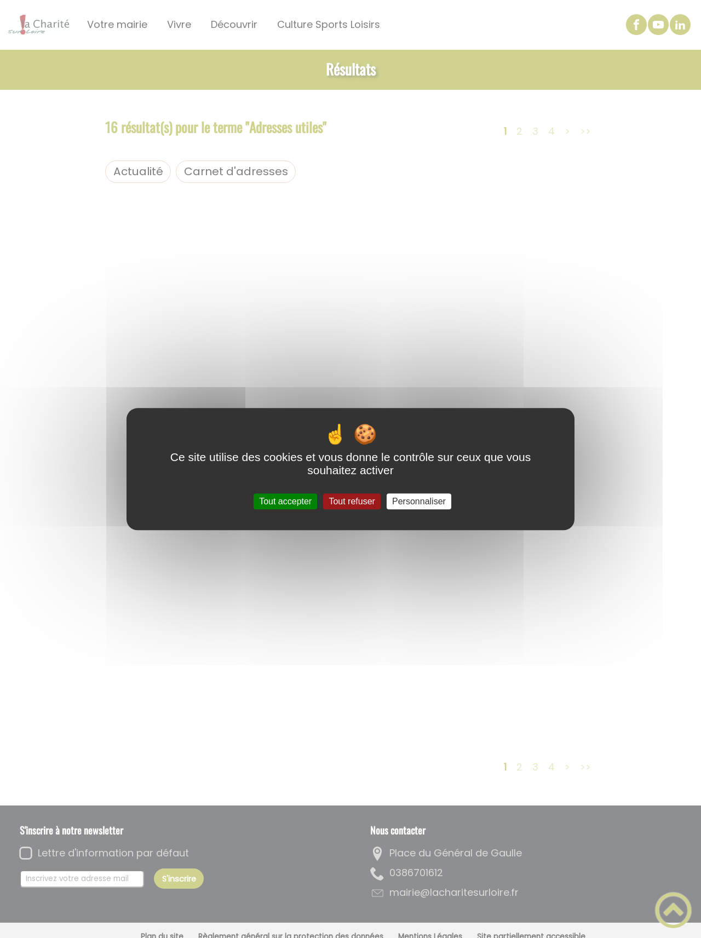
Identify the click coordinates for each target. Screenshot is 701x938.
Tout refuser (352, 501)
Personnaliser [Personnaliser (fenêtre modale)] (419, 501)
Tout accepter (285, 501)
